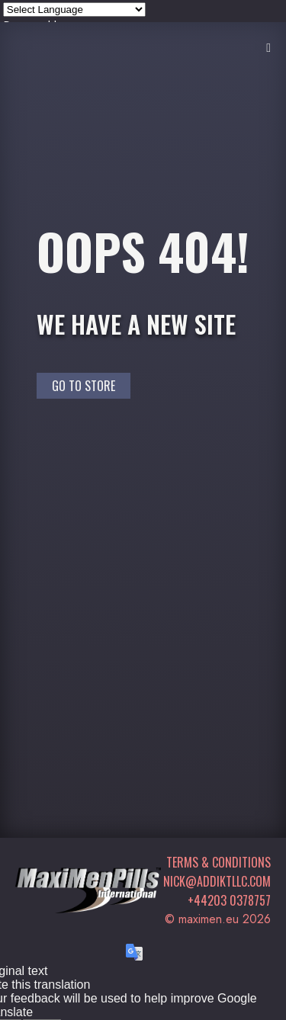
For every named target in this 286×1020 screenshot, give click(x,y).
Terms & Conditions (218, 862)
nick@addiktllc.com (217, 881)
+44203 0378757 (229, 900)
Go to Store (83, 386)
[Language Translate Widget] (74, 9)
